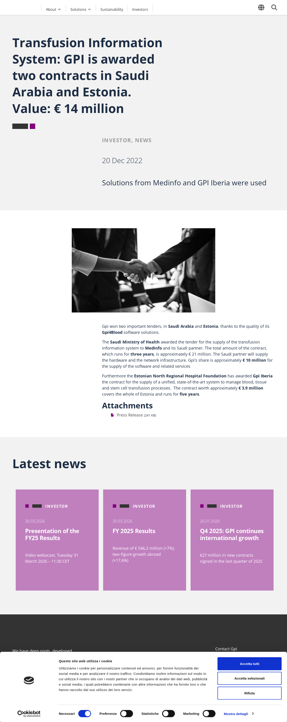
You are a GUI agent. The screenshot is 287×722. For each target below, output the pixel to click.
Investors (140, 9)
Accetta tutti (249, 663)
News (143, 140)
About (53, 8)
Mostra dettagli (236, 713)
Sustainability (111, 9)
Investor (116, 140)
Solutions (80, 8)
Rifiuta (249, 692)
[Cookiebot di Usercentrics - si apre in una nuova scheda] (29, 713)
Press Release (130, 415)
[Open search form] (274, 7)
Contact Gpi (226, 648)
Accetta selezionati (249, 678)
